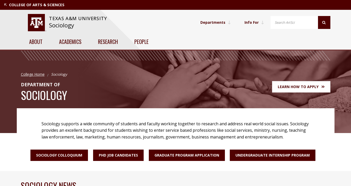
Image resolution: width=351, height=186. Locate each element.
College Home (33, 74)
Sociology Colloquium (59, 155)
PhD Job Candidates (118, 155)
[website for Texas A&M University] (37, 22)
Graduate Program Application (186, 155)
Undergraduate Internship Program (273, 155)
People (141, 41)
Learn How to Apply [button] (301, 86)
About (36, 41)
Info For (254, 22)
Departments (215, 22)
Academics (70, 41)
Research (108, 41)
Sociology (61, 25)
